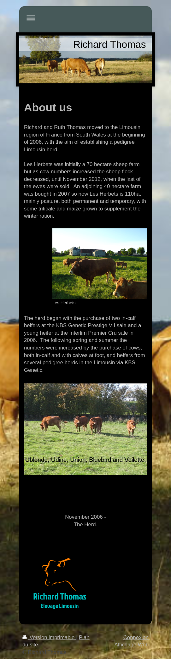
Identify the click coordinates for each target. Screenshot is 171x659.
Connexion (136, 637)
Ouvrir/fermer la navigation (85, 18)
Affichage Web (131, 645)
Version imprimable (49, 637)
